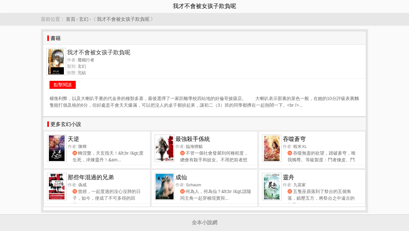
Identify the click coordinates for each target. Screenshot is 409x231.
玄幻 (84, 19)
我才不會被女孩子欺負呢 (123, 19)
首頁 (70, 19)
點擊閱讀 (63, 84)
